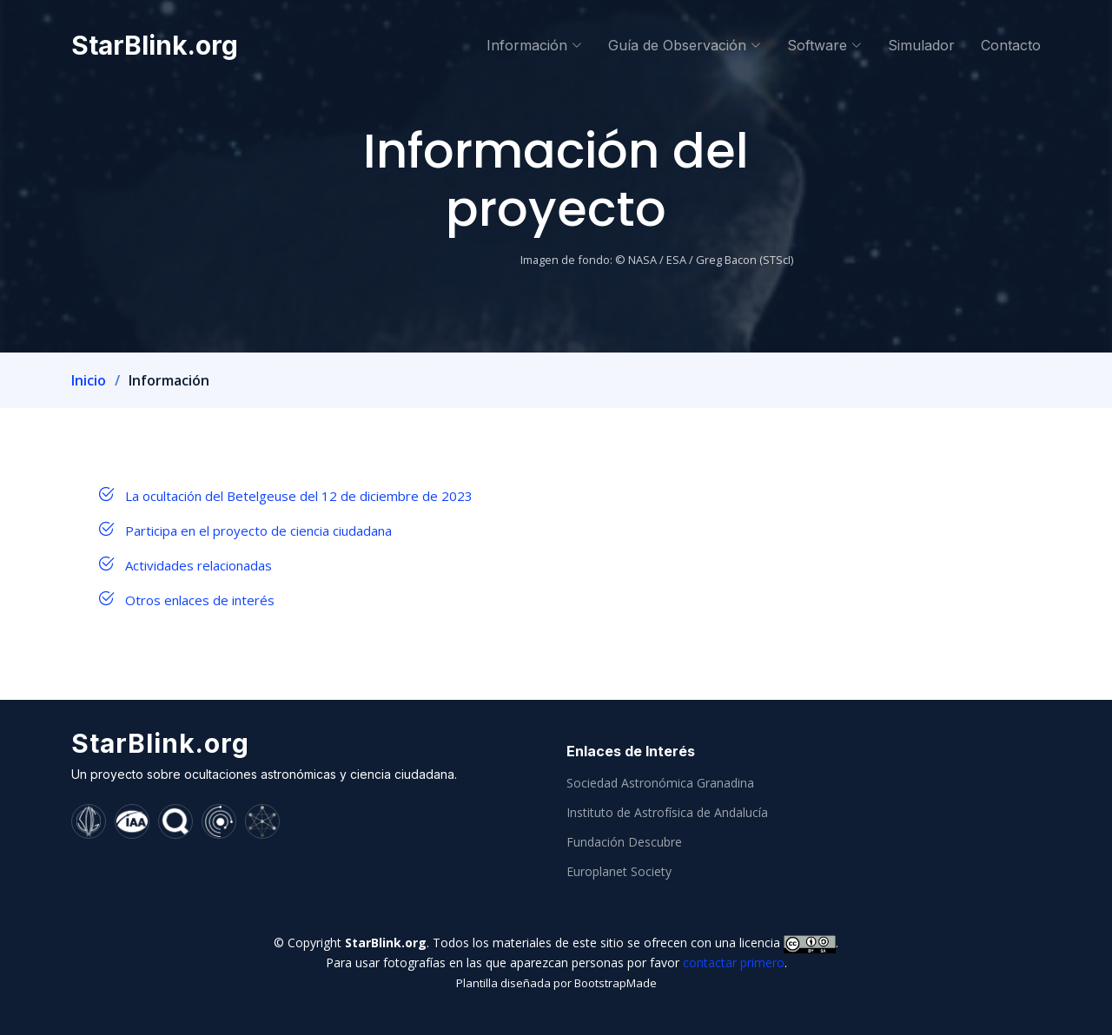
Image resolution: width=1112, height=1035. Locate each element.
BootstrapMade (615, 983)
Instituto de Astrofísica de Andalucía (667, 813)
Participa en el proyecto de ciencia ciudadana (258, 530)
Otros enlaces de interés (200, 600)
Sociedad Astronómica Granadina (660, 783)
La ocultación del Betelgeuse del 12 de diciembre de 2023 (299, 495)
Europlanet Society (619, 872)
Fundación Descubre (624, 842)
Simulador (921, 45)
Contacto (1011, 45)
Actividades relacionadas (198, 565)
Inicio (88, 380)
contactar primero (733, 962)
